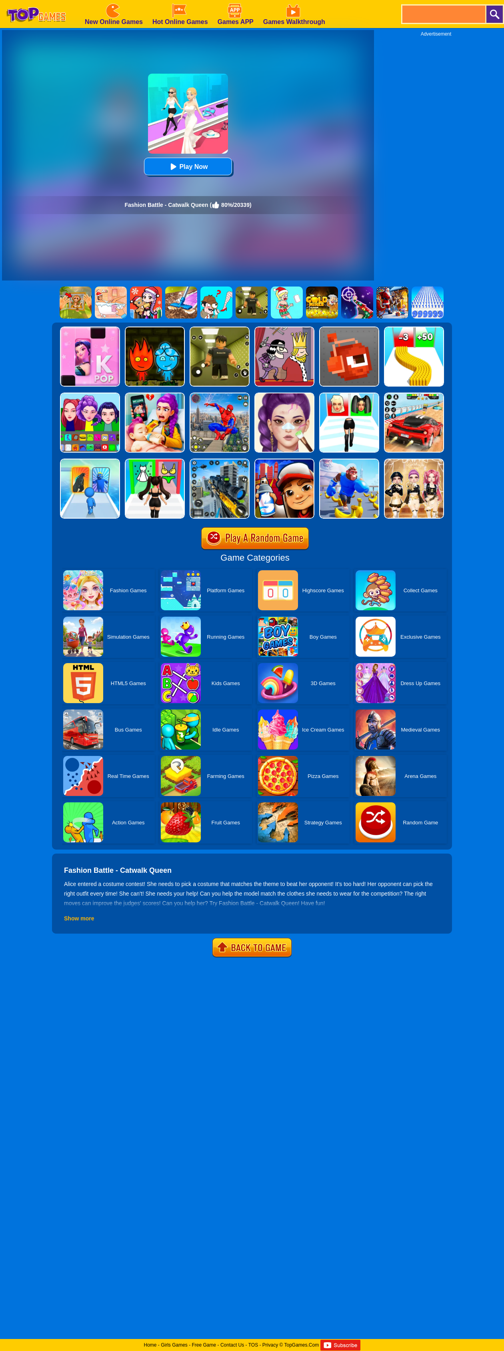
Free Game (204, 1345)
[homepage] (36, 3)
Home (150, 1345)
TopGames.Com (301, 1345)
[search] (443, 14)
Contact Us (232, 1345)
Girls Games (174, 1345)
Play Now (188, 167)
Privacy (270, 1345)
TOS (253, 1345)
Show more (79, 918)
